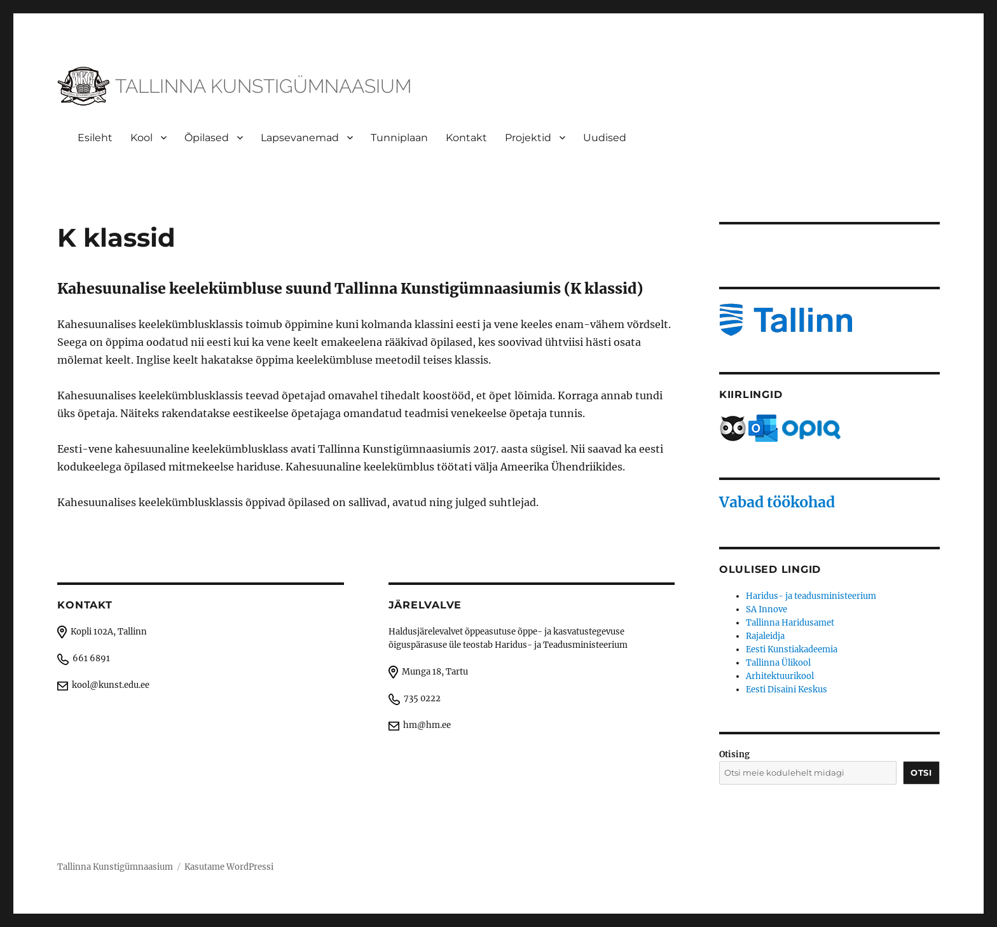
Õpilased (206, 138)
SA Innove (766, 609)
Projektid (528, 138)
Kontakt (466, 138)
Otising (734, 754)
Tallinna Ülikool (778, 662)
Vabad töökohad (777, 502)
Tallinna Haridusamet (790, 622)
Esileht (95, 138)
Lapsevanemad (300, 138)
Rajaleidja (765, 636)
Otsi (921, 772)
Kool (141, 138)
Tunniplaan (399, 138)
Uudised (604, 138)
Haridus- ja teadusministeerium (811, 596)
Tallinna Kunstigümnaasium (115, 867)
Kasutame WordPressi (228, 867)
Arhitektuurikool (780, 676)
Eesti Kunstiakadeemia (791, 649)
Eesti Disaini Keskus (786, 689)
